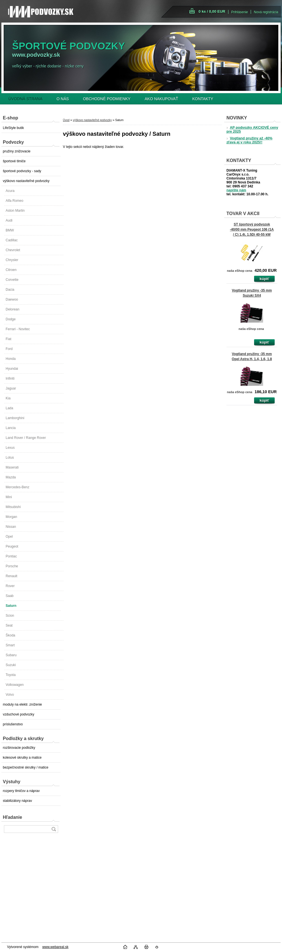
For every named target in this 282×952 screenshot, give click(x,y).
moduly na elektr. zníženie (22, 704)
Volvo (10, 695)
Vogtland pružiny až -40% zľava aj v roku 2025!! (249, 140)
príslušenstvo (13, 724)
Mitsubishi (13, 507)
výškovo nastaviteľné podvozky (26, 181)
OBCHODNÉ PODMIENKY (107, 99)
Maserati (12, 467)
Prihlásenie (239, 12)
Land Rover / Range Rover (26, 438)
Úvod (66, 120)
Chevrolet (13, 250)
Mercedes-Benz (17, 487)
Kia (8, 398)
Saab (10, 596)
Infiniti (10, 378)
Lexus (10, 448)
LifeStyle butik (13, 128)
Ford (9, 349)
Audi (9, 220)
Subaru (11, 655)
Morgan (11, 517)
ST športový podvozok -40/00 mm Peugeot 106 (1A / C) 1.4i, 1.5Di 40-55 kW (252, 229)
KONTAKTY (202, 99)
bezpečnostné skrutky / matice (25, 767)
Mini (9, 497)
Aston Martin (15, 211)
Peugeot (12, 546)
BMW (10, 230)
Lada (9, 408)
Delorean (12, 309)
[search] (53, 829)
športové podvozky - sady (22, 171)
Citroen (11, 270)
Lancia (11, 428)
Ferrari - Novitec (18, 329)
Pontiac (11, 556)
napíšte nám (236, 190)
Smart (10, 645)
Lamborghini (15, 418)
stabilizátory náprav (17, 801)
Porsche (12, 566)
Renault (11, 576)
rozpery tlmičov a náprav (21, 791)
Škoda (10, 635)
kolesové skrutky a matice (22, 758)
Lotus (10, 457)
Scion (10, 616)
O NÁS (63, 99)
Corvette (12, 280)
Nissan (11, 527)
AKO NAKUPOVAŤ (161, 99)
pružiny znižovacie (16, 151)
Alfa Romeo (14, 201)
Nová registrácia (266, 12)
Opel (9, 537)
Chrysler (12, 260)
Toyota (11, 675)
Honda (11, 359)
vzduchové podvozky (18, 714)
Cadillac (12, 240)
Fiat (8, 339)
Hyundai (12, 369)
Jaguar (11, 388)
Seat (9, 625)
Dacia (10, 290)
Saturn (11, 606)
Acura (10, 191)
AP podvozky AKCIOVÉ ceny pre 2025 (252, 130)
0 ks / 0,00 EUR (212, 11)
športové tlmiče (14, 161)
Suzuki (11, 665)
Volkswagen (15, 685)
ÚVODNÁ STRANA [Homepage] (25, 99)
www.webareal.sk (55, 947)
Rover (10, 586)
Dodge (11, 319)
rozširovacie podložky (19, 748)
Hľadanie (12, 817)
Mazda (11, 477)
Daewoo (12, 299)
